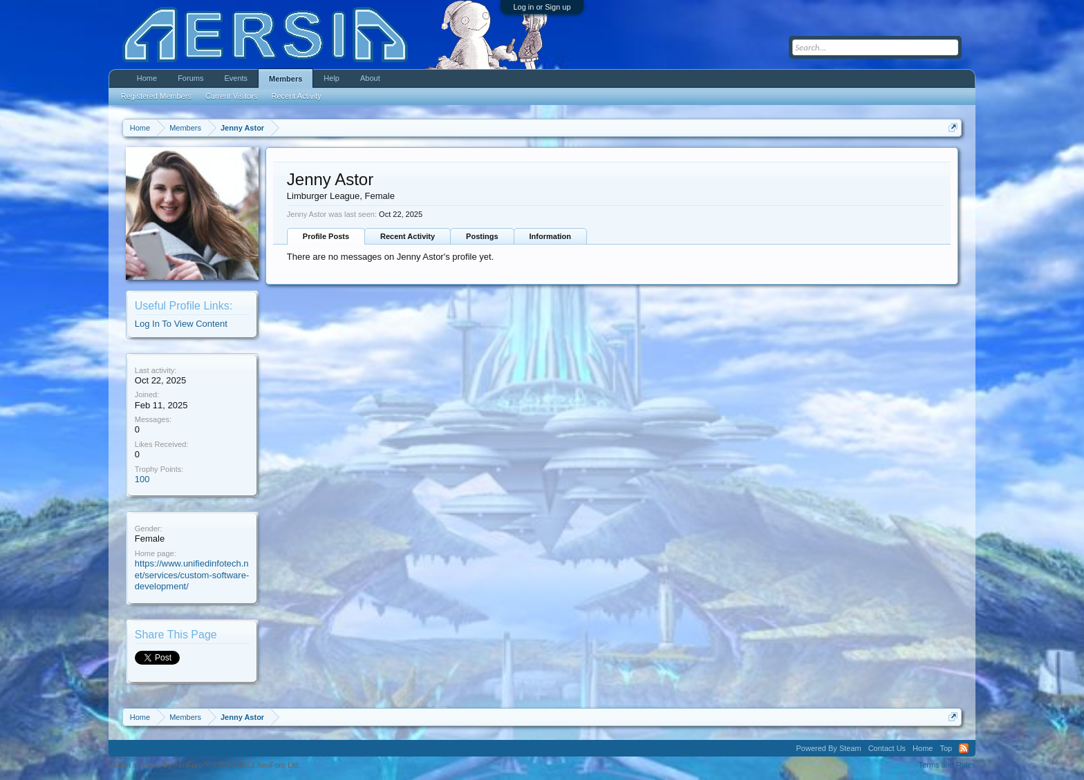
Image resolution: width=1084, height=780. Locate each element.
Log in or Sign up (541, 7)
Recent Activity (407, 236)
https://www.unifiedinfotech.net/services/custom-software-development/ (192, 574)
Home (147, 78)
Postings (482, 236)
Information (551, 236)
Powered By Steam (828, 748)
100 (142, 479)
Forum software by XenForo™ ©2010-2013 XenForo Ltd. (205, 765)
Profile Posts (326, 236)
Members (285, 79)
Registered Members (156, 96)
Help (331, 78)
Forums (190, 78)
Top (946, 748)
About (370, 78)
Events (235, 78)
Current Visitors (231, 96)
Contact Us (887, 748)
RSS (964, 748)
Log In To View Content (181, 323)
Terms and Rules (947, 765)
